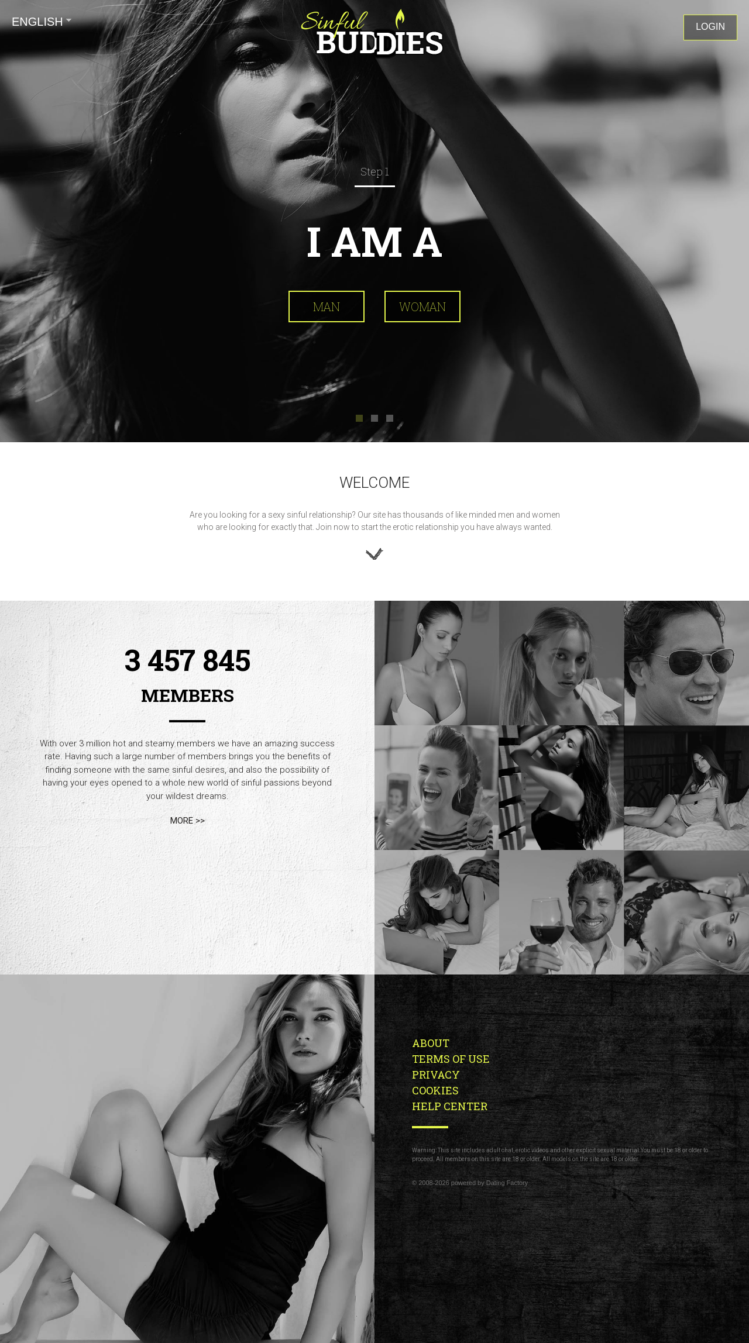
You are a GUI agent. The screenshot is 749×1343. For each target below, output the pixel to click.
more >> (187, 820)
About (430, 1043)
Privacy (436, 1074)
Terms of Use (451, 1059)
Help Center (449, 1106)
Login (710, 27)
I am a (374, 241)
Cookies (435, 1090)
